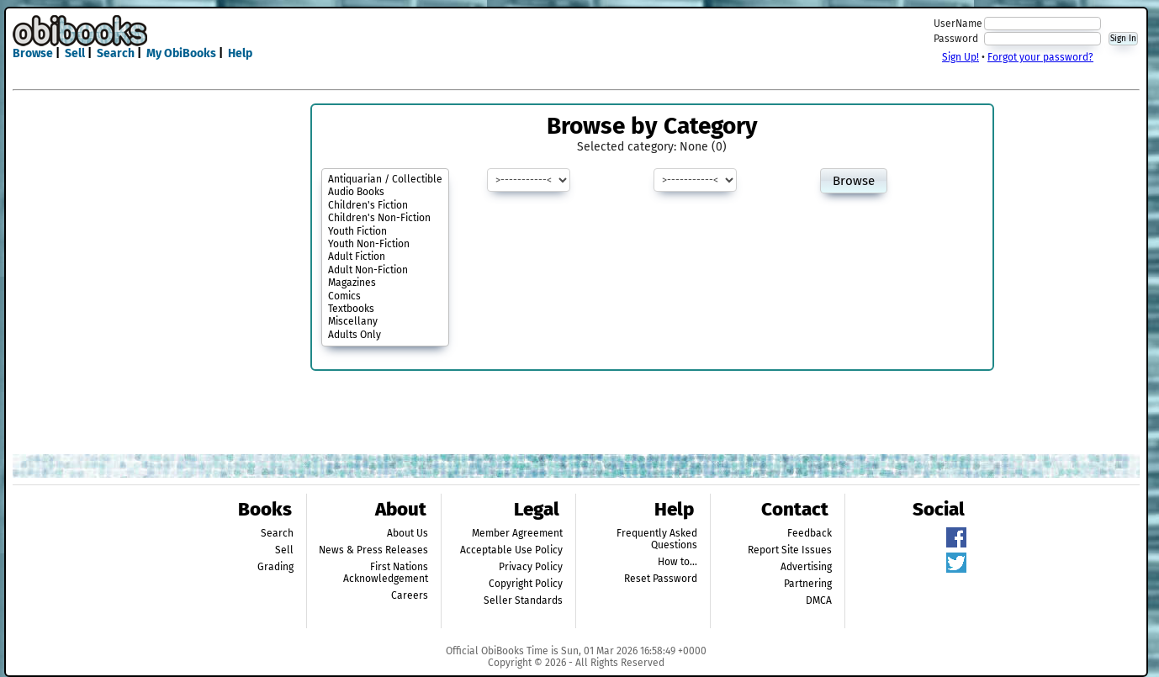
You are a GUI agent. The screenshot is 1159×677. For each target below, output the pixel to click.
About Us (407, 533)
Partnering (808, 584)
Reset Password (660, 578)
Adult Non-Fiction (385, 270)
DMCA (819, 600)
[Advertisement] (576, 40)
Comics (385, 296)
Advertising (806, 567)
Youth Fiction (385, 231)
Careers (409, 595)
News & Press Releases (373, 550)
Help (240, 53)
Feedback (809, 533)
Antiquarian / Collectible (385, 179)
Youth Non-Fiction (385, 244)
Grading (275, 567)
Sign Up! (960, 57)
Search (116, 53)
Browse (33, 53)
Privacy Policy (531, 567)
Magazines (385, 283)
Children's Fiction (385, 205)
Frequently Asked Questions (657, 539)
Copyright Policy (526, 584)
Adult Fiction (385, 257)
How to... (677, 562)
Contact (794, 509)
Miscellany (385, 321)
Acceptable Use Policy (511, 550)
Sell (75, 53)
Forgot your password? (1040, 57)
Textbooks (385, 309)
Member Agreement (517, 533)
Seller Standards (523, 600)
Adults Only (385, 335)
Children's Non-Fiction (385, 218)
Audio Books (385, 192)
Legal (536, 509)
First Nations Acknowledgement (385, 572)
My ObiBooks (181, 53)
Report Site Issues (790, 550)
